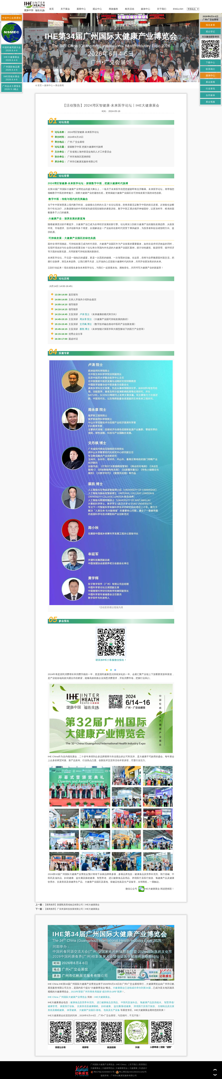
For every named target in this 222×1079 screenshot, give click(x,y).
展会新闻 (59, 85)
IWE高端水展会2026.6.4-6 (12, 78)
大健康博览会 (108, 1068)
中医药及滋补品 (129, 1002)
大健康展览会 (122, 1068)
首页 (51, 9)
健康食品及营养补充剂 (82, 1002)
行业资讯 (210, 88)
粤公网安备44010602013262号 (131, 1072)
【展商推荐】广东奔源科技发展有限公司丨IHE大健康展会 (71, 909)
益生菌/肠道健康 (122, 1006)
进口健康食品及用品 (107, 1002)
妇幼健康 (106, 1006)
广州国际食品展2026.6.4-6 (12, 68)
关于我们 (161, 9)
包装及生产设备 (112, 1010)
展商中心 (81, 9)
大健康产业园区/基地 (90, 1010)
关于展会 (65, 9)
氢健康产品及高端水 (150, 1002)
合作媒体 (210, 95)
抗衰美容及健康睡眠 (87, 1006)
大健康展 (133, 1068)
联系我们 (143, 1064)
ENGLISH (178, 9)
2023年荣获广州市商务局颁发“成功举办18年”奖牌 (96, 991)
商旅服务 (113, 9)
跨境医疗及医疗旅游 (144, 1006)
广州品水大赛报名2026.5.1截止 (11, 87)
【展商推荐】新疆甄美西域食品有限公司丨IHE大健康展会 (71, 904)
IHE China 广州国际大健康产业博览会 (67, 997)
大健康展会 (95, 1068)
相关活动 (129, 9)
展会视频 (210, 102)
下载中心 (210, 62)
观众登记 (210, 31)
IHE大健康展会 (149, 888)
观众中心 (97, 9)
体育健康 (71, 1010)
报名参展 (210, 25)
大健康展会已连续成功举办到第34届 (132, 987)
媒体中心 (145, 9)
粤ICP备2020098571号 (102, 1072)
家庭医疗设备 (67, 1006)
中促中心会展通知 (11, 18)
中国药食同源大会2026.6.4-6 (11, 49)
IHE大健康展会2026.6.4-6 (11, 58)
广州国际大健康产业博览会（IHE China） (109, 1064)
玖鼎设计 (143, 1068)
